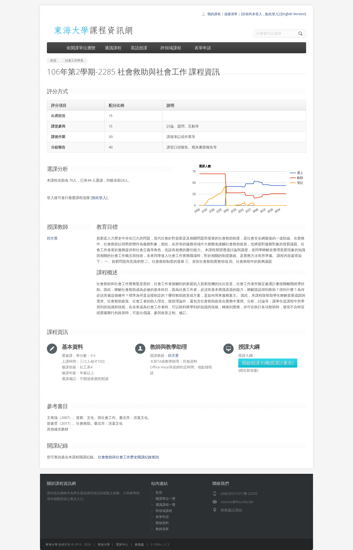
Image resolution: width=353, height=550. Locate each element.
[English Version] (293, 14)
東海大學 (52, 544)
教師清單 (162, 529)
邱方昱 (52, 238)
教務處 (139, 544)
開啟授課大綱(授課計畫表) (267, 363)
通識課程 (113, 48)
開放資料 (162, 522)
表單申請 (202, 48)
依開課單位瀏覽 (80, 48)
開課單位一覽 (165, 498)
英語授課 (141, 48)
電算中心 (122, 544)
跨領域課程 (173, 48)
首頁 (159, 492)
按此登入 (99, 197)
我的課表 (214, 14)
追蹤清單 (230, 14)
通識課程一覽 (165, 504)
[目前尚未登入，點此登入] (260, 14)
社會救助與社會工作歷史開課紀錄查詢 (128, 457)
